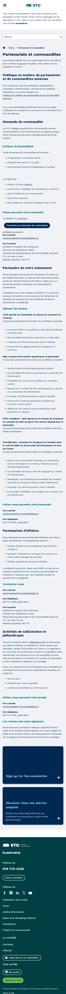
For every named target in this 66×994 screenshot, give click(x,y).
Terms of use (8, 993)
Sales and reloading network (19, 918)
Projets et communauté (16, 930)
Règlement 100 (37, 642)
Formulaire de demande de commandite (27, 225)
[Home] (4, 47)
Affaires (11, 48)
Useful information (13, 911)
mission (28, 184)
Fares (6, 905)
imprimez (22, 218)
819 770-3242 (13, 869)
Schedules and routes (15, 899)
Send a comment (14, 877)
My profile (12, 972)
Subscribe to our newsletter (24, 957)
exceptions (21, 23)
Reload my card (13, 980)
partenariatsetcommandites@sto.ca (20, 238)
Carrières (8, 944)
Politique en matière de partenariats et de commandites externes (31, 97)
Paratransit (9, 924)
